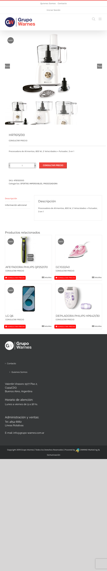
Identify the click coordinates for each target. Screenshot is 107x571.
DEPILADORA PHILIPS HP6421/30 (78, 315)
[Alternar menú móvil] (100, 19)
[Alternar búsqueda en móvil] (93, 19)
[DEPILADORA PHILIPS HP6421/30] (78, 299)
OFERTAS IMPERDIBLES (31, 183)
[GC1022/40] (78, 250)
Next (99, 66)
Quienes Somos (48, 3)
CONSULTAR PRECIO (53, 165)
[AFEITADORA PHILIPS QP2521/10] (28, 250)
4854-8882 (15, 421)
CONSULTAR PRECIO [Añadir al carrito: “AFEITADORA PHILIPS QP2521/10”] (16, 278)
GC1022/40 (63, 267)
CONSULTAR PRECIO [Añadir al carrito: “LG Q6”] (16, 326)
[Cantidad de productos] (22, 165)
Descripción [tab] (11, 198)
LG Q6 (9, 315)
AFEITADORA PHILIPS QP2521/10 (26, 267)
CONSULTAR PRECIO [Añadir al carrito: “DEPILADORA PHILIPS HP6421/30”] (66, 326)
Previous (7, 66)
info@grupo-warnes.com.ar (28, 432)
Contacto (62, 3)
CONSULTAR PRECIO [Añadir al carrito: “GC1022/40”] (66, 278)
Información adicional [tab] (16, 205)
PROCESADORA (50, 183)
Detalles (47, 277)
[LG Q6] (28, 299)
